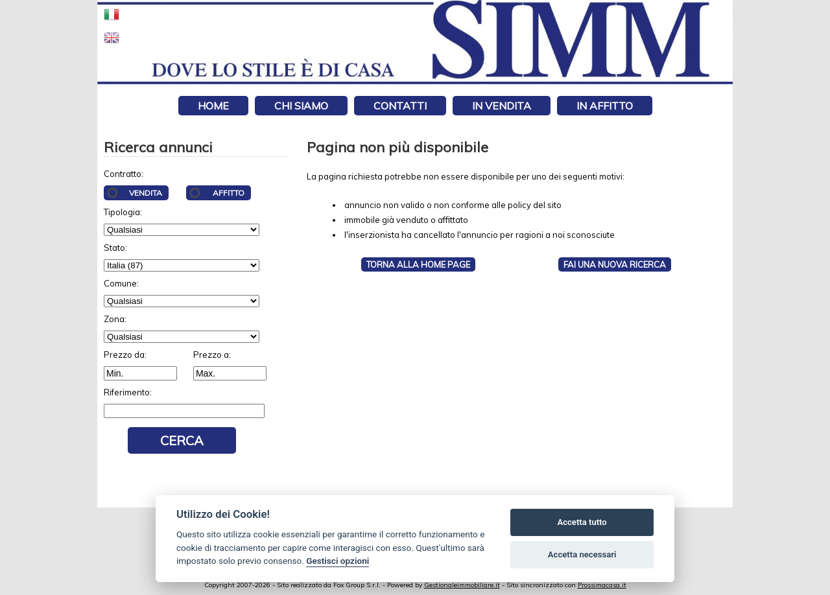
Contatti (400, 105)
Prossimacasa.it (602, 585)
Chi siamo (301, 105)
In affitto (604, 105)
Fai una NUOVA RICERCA (614, 264)
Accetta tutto (581, 522)
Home (213, 105)
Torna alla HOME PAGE (418, 264)
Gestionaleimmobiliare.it (462, 585)
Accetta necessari (582, 554)
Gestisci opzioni (337, 560)
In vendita (501, 105)
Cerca (182, 440)
